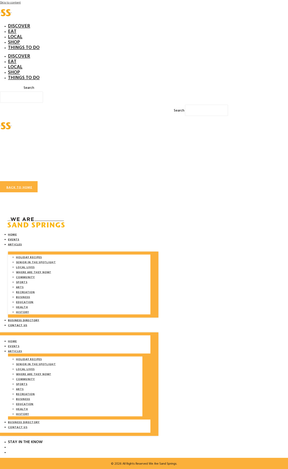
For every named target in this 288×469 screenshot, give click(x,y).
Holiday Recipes (29, 257)
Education (25, 302)
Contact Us (17, 325)
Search (29, 87)
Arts (20, 287)
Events (13, 239)
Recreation (25, 292)
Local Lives (25, 267)
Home (12, 234)
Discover (19, 25)
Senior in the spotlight (36, 262)
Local (15, 36)
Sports (21, 282)
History (22, 312)
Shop (14, 41)
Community (25, 277)
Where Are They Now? (33, 272)
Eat (12, 31)
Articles (15, 244)
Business (23, 297)
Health (22, 307)
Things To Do (24, 47)
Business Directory (23, 320)
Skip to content (10, 2)
